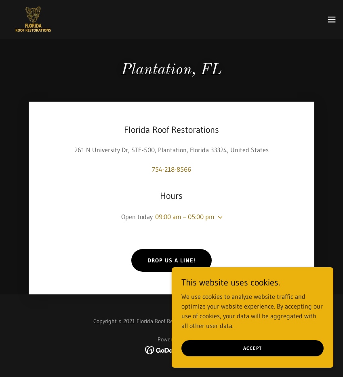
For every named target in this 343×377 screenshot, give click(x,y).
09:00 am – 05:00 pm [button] (185, 217)
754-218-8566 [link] (171, 169)
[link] (33, 19)
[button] (332, 19)
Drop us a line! (171, 260)
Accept (252, 348)
